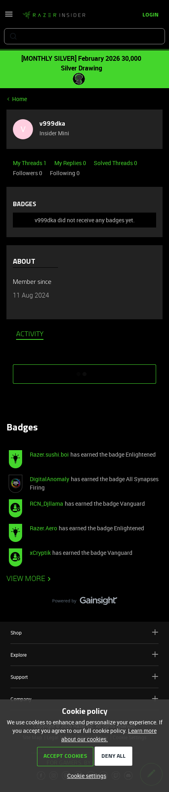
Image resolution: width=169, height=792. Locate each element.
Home (19, 99)
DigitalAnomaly (49, 479)
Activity (29, 334)
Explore (84, 654)
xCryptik (40, 552)
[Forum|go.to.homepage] (54, 15)
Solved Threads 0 (115, 163)
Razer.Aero (43, 528)
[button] (9, 17)
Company (84, 698)
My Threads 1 (30, 163)
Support (84, 676)
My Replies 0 (70, 163)
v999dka (52, 124)
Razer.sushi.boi (49, 454)
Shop (84, 632)
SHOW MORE (84, 371)
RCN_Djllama (46, 503)
